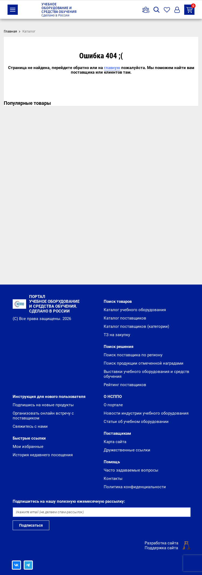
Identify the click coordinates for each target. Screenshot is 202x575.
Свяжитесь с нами (30, 426)
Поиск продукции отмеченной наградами (143, 363)
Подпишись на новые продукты (43, 404)
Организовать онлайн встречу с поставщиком (43, 416)
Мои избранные (28, 446)
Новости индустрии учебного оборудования (146, 413)
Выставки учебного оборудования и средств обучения (146, 374)
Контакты (113, 478)
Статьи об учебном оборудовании (136, 421)
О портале (113, 404)
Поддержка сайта (161, 547)
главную (112, 67)
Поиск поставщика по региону (133, 355)
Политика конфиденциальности (135, 486)
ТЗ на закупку (190, 9)
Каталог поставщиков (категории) (136, 326)
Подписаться (31, 525)
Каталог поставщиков (125, 318)
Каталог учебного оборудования (135, 309)
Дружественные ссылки (127, 450)
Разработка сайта (161, 543)
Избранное (167, 10)
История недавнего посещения (43, 454)
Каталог (12, 9)
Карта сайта (115, 441)
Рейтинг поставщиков (125, 384)
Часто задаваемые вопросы (131, 470)
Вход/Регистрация (177, 10)
